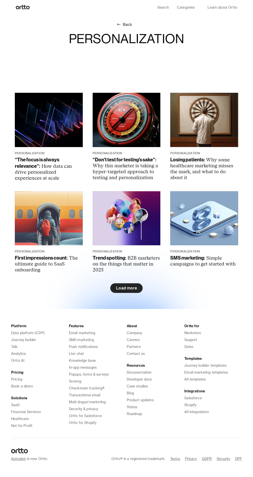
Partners (134, 346)
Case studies (137, 386)
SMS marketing (81, 340)
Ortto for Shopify (83, 422)
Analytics (18, 353)
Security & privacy (83, 409)
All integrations (196, 412)
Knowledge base (82, 360)
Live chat (76, 353)
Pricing (16, 379)
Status (132, 407)
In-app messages (83, 367)
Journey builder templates (205, 365)
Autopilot (18, 459)
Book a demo (22, 386)
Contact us (136, 353)
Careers (133, 340)
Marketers (192, 333)
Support (190, 340)
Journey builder (23, 340)
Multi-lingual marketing (87, 402)
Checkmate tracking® (87, 388)
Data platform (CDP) (28, 333)
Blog (130, 393)
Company (134, 333)
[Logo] (23, 7)
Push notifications (83, 346)
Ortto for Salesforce (85, 416)
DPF (238, 459)
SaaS (15, 405)
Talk (14, 346)
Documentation (139, 372)
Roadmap (134, 414)
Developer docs (139, 379)
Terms (175, 459)
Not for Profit (21, 425)
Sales (188, 346)
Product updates (140, 400)
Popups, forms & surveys (89, 374)
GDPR (207, 459)
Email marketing (82, 333)
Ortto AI (17, 360)
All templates (195, 379)
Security (223, 459)
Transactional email (85, 395)
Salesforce (193, 398)
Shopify (190, 405)
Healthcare (20, 419)
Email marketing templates (206, 372)
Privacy (191, 459)
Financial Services (26, 412)
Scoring (75, 381)
